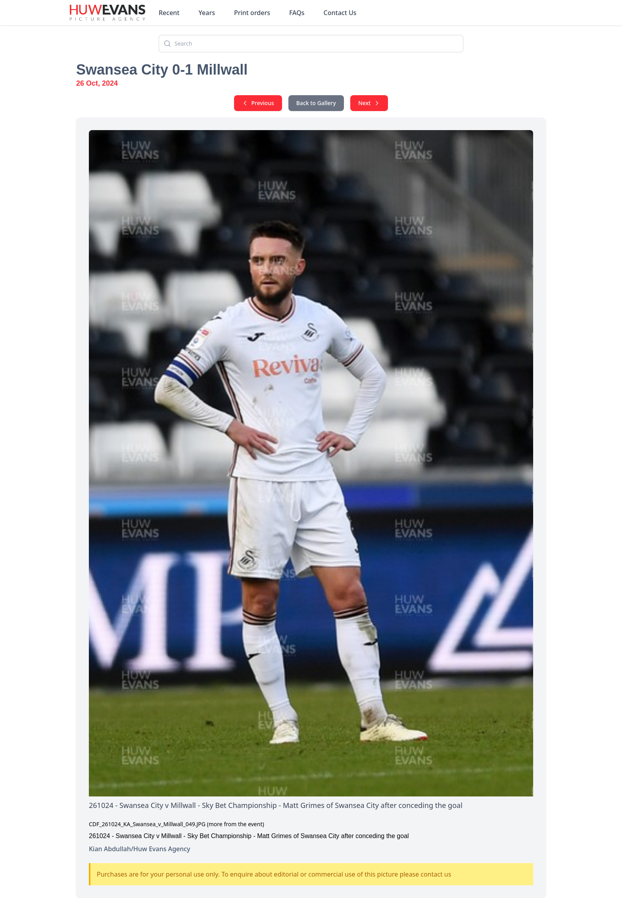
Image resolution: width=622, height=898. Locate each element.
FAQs (297, 12)
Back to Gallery (316, 103)
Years (207, 12)
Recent (169, 12)
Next (369, 103)
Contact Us (340, 12)
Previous (258, 103)
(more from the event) (235, 824)
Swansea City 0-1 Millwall (162, 69)
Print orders (252, 12)
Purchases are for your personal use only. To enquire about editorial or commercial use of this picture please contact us (274, 874)
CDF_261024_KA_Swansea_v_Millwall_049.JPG (147, 824)
